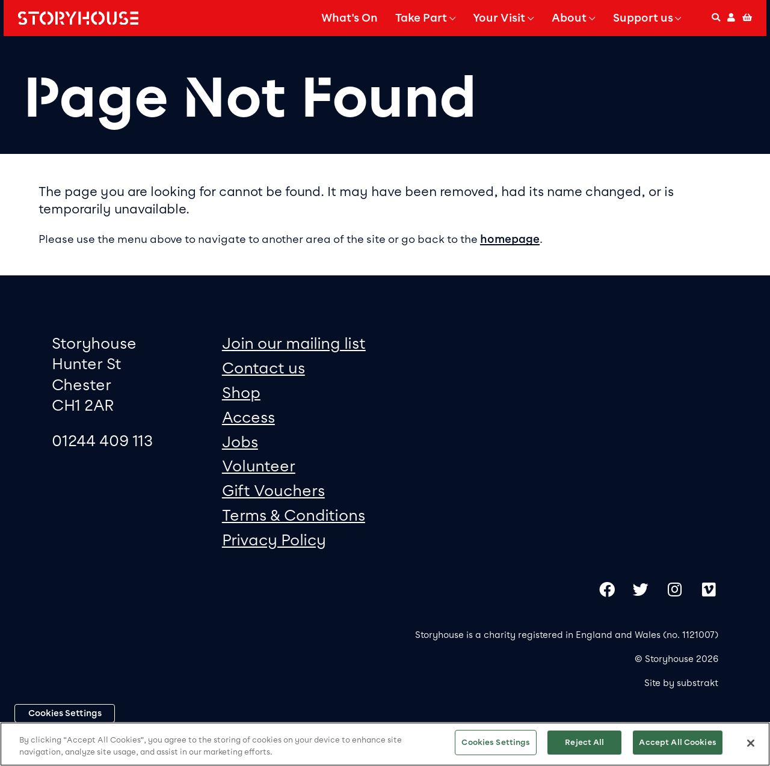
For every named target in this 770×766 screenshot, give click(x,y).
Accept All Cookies (677, 742)
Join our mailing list (294, 343)
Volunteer (258, 465)
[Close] (751, 743)
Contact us (263, 367)
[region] (385, 744)
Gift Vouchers (273, 490)
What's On (349, 18)
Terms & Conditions (293, 515)
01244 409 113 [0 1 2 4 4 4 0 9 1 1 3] (102, 440)
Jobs (240, 441)
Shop (241, 392)
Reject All (584, 742)
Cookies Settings (65, 713)
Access (248, 417)
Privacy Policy (274, 539)
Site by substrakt (681, 683)
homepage (510, 239)
